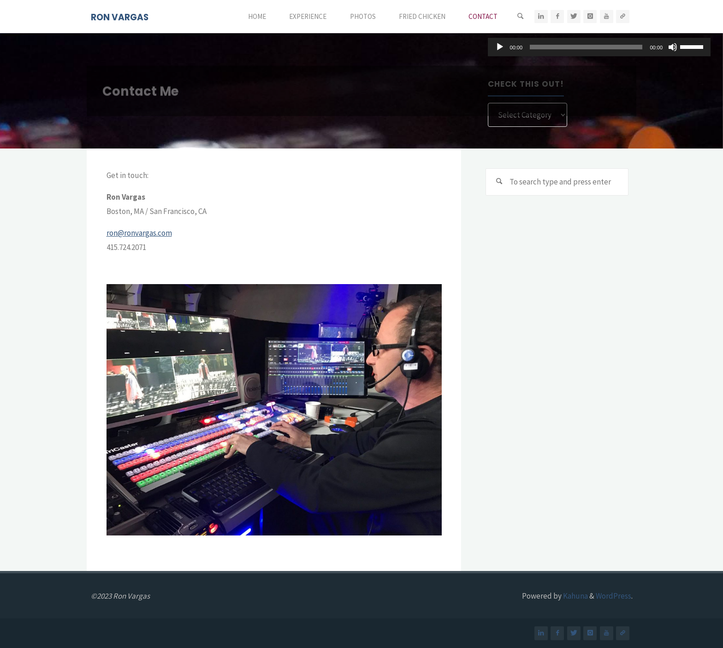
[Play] (499, 47)
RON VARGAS (119, 17)
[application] (599, 47)
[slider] (586, 47)
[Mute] (672, 47)
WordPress (613, 596)
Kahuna (575, 596)
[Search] (520, 16)
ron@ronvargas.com (139, 233)
